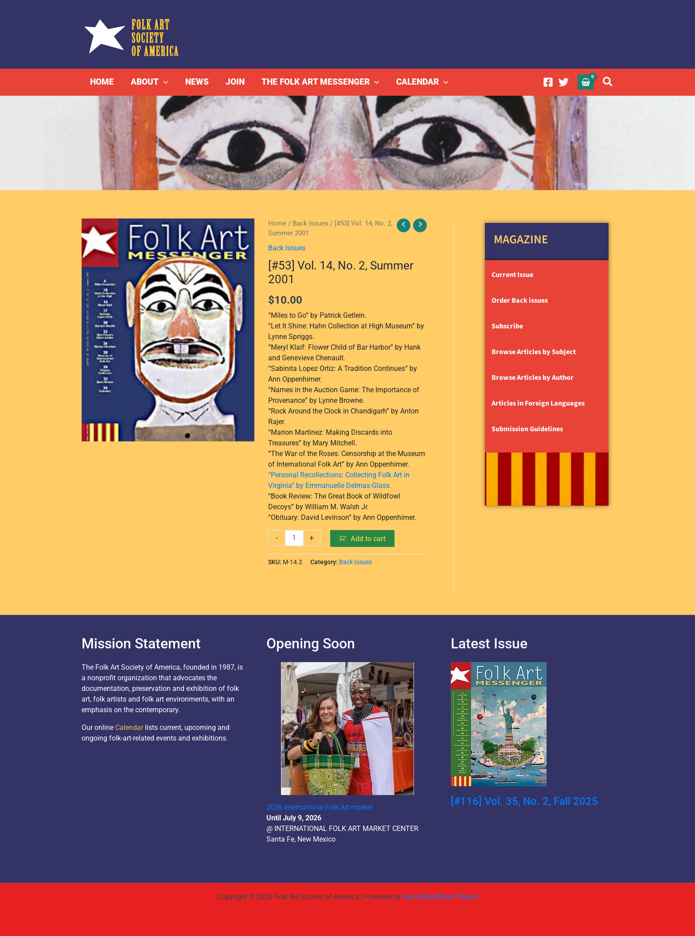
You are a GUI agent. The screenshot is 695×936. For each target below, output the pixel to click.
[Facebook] (548, 82)
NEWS (196, 82)
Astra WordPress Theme (440, 897)
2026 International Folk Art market (319, 807)
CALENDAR (422, 82)
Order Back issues (520, 300)
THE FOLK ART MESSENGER (320, 82)
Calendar (129, 727)
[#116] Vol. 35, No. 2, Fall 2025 (524, 801)
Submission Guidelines (527, 429)
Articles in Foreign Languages (538, 403)
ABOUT (149, 82)
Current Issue (512, 275)
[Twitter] (563, 82)
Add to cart (368, 538)
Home (277, 223)
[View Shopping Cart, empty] (586, 81)
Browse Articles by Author (533, 377)
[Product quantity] (294, 538)
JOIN (234, 82)
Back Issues (310, 223)
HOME (102, 82)
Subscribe (507, 326)
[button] (163, 82)
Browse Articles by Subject (534, 352)
